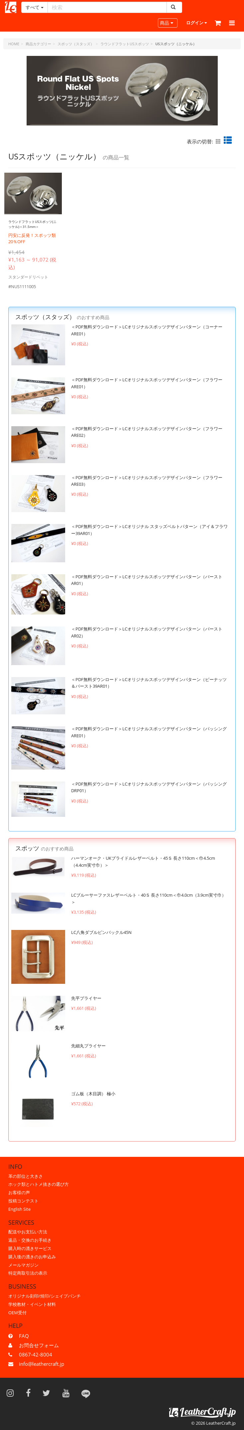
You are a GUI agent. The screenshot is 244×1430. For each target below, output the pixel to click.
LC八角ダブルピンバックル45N (101, 937)
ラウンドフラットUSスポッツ (124, 43)
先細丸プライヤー (88, 1051)
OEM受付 (17, 1313)
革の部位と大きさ (25, 1176)
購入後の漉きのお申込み (32, 1257)
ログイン (196, 23)
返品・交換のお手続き (30, 1240)
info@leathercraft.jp (41, 1363)
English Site (19, 1209)
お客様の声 (19, 1192)
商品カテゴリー (38, 43)
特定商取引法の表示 (27, 1273)
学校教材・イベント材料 (32, 1304)
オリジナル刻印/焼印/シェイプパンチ (44, 1296)
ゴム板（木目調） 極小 (93, 1099)
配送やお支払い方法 (27, 1232)
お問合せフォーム (39, 1345)
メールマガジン (23, 1265)
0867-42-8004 (35, 1354)
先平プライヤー (86, 1003)
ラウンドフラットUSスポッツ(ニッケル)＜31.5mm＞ (32, 226)
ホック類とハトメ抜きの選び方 (38, 1184)
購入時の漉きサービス (30, 1248)
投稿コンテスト (23, 1201)
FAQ (24, 1336)
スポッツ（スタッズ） (76, 43)
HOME (13, 43)
